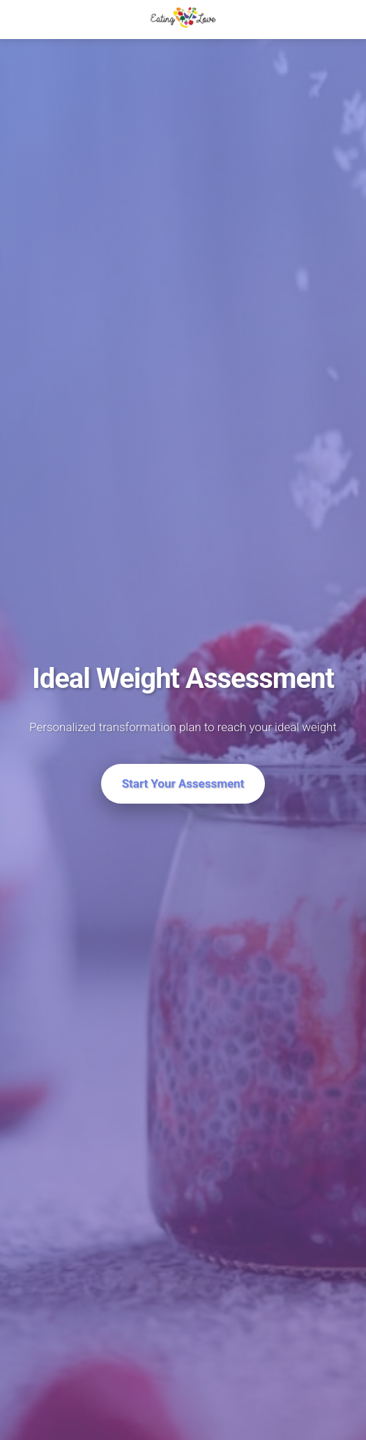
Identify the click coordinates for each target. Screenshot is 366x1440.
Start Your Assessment (183, 783)
